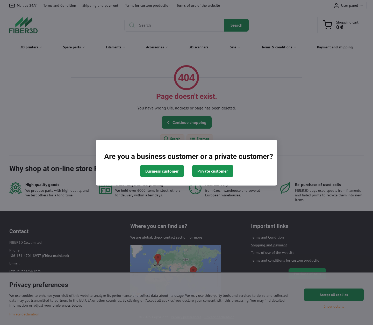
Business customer (162, 171)
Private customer (212, 171)
